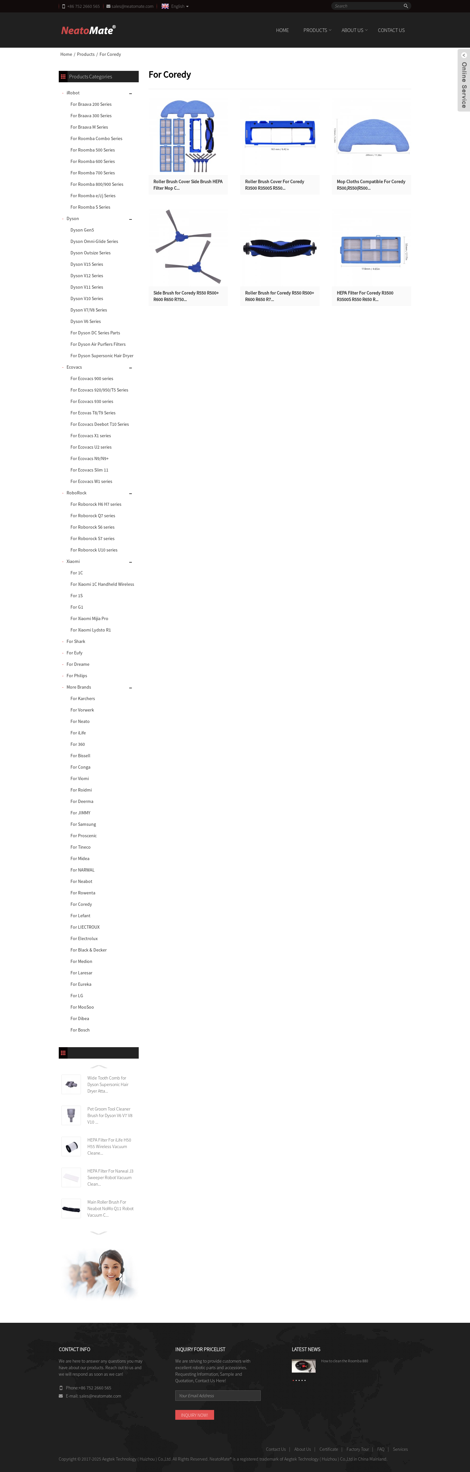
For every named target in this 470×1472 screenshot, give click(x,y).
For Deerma (81, 801)
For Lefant (80, 916)
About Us (352, 30)
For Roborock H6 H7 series (95, 504)
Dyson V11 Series (86, 287)
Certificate (329, 1449)
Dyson (73, 218)
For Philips (77, 676)
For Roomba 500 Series (92, 150)
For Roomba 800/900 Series (96, 184)
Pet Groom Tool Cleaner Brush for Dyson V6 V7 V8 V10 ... (110, 1115)
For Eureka (80, 984)
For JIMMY (80, 813)
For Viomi (79, 778)
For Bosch (80, 1030)
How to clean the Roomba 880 (344, 1360)
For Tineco (80, 847)
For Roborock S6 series (92, 527)
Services (400, 1449)
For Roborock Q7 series (92, 516)
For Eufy (75, 653)
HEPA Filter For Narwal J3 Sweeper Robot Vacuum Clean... (110, 1177)
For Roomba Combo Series (96, 138)
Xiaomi (73, 561)
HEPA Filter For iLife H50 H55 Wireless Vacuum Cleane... (109, 1146)
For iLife (78, 733)
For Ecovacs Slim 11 (89, 470)
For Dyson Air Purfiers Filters (98, 344)
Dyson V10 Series (86, 298)
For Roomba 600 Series (92, 161)
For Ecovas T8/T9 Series (93, 413)
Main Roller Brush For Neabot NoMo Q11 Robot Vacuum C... (110, 1208)
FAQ (380, 1449)
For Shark (76, 641)
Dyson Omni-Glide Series (94, 241)
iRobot (73, 93)
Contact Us (391, 30)
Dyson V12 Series (86, 276)
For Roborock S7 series (92, 538)
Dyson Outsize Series (90, 253)
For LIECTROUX (85, 927)
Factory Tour (358, 1449)
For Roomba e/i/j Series (93, 196)
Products (315, 30)
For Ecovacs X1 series (90, 436)
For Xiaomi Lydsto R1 (90, 630)
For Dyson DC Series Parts (95, 333)
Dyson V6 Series (85, 321)
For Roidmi (81, 790)
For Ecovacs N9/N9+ (89, 458)
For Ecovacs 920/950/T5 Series (99, 390)
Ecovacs (74, 367)
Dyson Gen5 (82, 230)
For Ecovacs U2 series (91, 447)
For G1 (76, 607)
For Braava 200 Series (91, 104)
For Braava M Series (89, 127)
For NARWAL (82, 870)
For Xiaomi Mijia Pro (89, 618)
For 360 (77, 744)
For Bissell (80, 756)
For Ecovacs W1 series (91, 481)
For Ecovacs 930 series (91, 401)
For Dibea (79, 1018)
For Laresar (81, 973)
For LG (76, 996)
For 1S (76, 596)
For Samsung (83, 824)
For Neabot (81, 881)
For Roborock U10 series (94, 550)
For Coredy (110, 54)
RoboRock (76, 493)
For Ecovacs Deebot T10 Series (99, 424)
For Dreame (78, 664)
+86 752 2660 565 (83, 6)
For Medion (81, 961)
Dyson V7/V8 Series (88, 310)
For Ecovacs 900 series (91, 378)
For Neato (80, 721)
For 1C (76, 573)
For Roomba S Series (90, 207)
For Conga (80, 767)
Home (282, 30)
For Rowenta (82, 893)
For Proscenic (83, 836)
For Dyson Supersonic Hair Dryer (101, 356)
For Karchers (82, 698)
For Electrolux (84, 938)
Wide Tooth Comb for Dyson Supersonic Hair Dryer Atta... (107, 1084)
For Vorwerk (82, 710)
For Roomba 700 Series (92, 173)
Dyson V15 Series (86, 264)
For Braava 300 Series (91, 116)
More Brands (79, 687)
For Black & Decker (88, 950)
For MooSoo (82, 1007)
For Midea (79, 858)
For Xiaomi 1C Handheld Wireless (102, 584)
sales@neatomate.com (133, 6)
